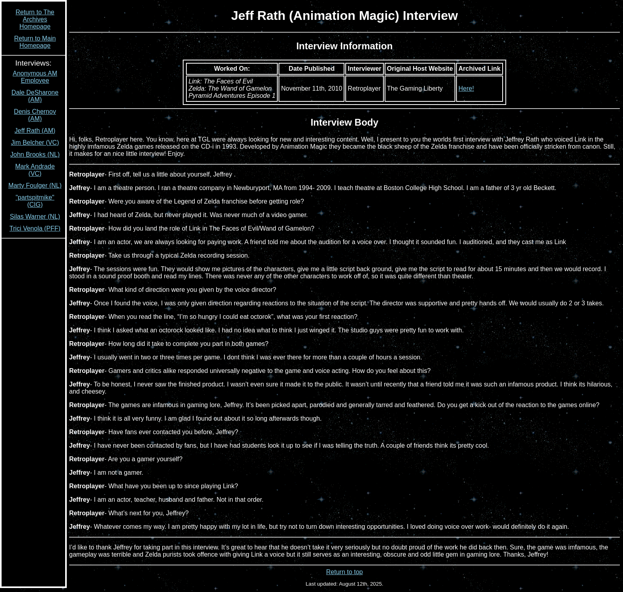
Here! (466, 88)
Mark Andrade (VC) (35, 170)
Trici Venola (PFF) (35, 228)
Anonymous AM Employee (35, 77)
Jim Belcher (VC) (35, 142)
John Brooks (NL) (35, 154)
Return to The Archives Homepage (34, 19)
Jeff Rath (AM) (35, 130)
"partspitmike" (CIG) (34, 201)
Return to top (344, 572)
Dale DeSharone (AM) (35, 96)
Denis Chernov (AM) (35, 115)
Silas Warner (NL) (35, 216)
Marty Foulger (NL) (35, 185)
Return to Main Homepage (35, 42)
